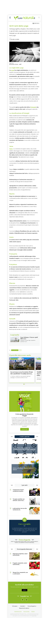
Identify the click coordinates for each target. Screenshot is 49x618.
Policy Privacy (26, 611)
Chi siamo (14, 606)
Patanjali (33, 107)
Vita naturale (15, 350)
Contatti (22, 606)
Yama (11, 149)
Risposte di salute (24, 608)
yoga (12, 70)
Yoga (20, 350)
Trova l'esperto (32, 606)
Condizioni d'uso (18, 611)
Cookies (33, 611)
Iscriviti (24, 590)
